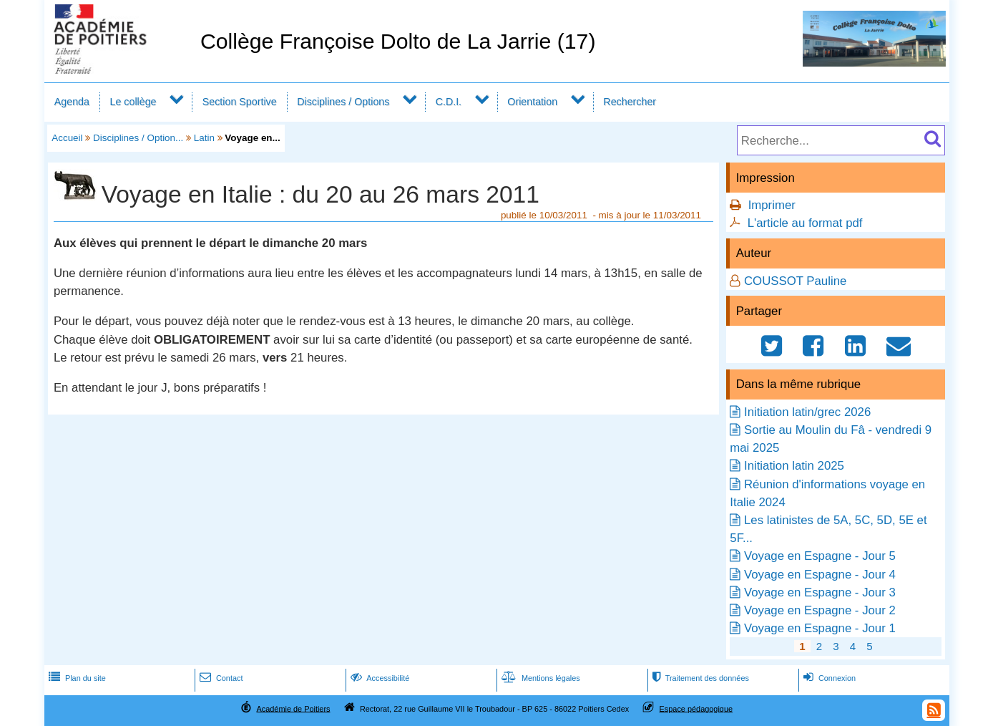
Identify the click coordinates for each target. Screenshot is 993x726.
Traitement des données (699, 678)
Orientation (532, 101)
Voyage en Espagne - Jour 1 (820, 628)
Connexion (828, 678)
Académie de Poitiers (293, 708)
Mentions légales (539, 678)
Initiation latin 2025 (794, 466)
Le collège (132, 101)
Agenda (71, 101)
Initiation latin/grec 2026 (807, 412)
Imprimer (772, 205)
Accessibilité (379, 678)
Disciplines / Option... (138, 137)
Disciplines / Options (343, 101)
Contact (220, 678)
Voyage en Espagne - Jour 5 (820, 556)
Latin (204, 137)
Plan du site (76, 678)
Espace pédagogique (696, 708)
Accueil (67, 137)
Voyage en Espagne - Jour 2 (820, 610)
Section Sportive (239, 101)
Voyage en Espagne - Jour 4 (820, 574)
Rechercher (629, 101)
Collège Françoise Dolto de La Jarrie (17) (398, 41)
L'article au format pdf (805, 223)
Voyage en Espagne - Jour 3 (820, 592)
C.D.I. (448, 101)
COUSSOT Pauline (795, 281)
